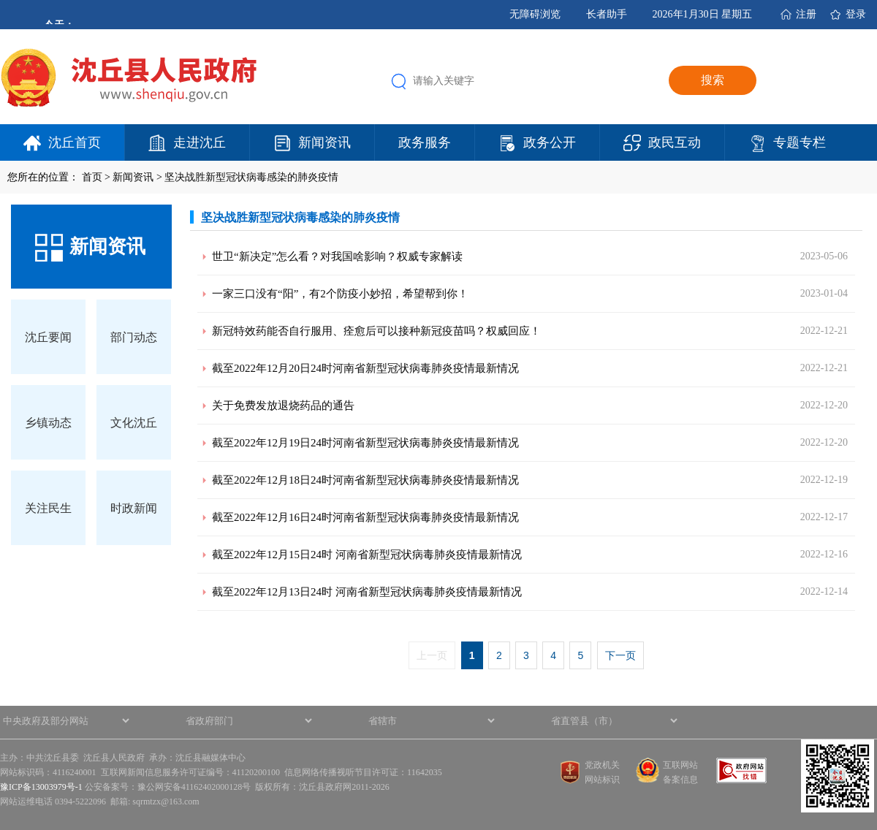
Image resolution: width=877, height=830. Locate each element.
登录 (856, 14)
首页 (92, 177)
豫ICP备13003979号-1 (41, 787)
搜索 (712, 80)
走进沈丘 (199, 142)
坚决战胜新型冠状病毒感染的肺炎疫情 (251, 177)
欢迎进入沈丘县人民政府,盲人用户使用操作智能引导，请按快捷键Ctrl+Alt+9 (0, 0)
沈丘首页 (74, 142)
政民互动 (674, 142)
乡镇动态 (48, 422)
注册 (806, 14)
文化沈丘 (133, 422)
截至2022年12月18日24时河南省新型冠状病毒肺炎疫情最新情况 (365, 480)
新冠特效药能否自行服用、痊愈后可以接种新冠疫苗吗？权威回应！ (376, 331)
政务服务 (424, 142)
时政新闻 (133, 508)
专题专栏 (799, 142)
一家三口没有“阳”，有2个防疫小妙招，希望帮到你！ (340, 294)
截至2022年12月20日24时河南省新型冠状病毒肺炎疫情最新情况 (365, 368)
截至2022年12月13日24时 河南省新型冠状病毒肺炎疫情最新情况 (367, 592)
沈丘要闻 (48, 337)
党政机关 (602, 765)
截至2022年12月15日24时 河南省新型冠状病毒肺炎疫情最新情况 (367, 554)
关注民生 (48, 508)
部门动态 (133, 337)
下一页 (620, 655)
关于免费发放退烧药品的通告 (283, 405)
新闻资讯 (324, 142)
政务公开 (549, 142)
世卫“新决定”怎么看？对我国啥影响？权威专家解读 (337, 256)
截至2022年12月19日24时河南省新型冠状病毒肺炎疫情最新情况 (365, 443)
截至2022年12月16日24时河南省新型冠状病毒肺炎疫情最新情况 (365, 517)
